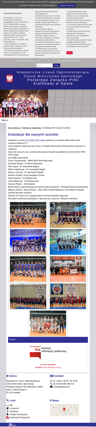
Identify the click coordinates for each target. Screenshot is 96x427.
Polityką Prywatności (56, 2)
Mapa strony (30, 60)
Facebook (12, 411)
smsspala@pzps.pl (59, 387)
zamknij (69, 52)
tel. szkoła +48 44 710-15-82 (64, 381)
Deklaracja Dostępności (18, 417)
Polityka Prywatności (16, 414)
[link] (35, 140)
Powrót (12, 339)
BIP (9, 405)
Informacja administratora (72, 60)
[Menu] (48, 120)
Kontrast (61, 60)
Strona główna (20, 60)
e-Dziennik (12, 408)
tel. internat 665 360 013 (62, 384)
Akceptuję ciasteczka (67, 5)
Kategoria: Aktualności (31, 128)
